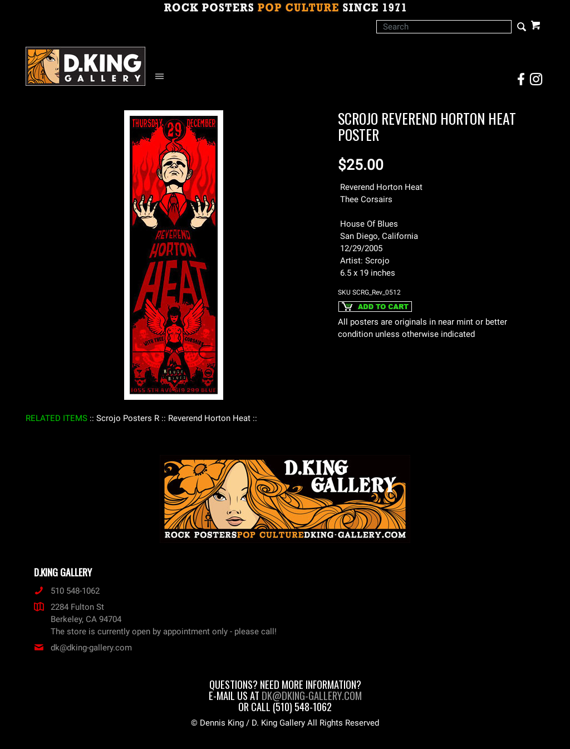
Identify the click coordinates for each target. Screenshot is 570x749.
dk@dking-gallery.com (83, 648)
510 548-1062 (67, 591)
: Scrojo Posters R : (128, 418)
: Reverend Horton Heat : (209, 418)
